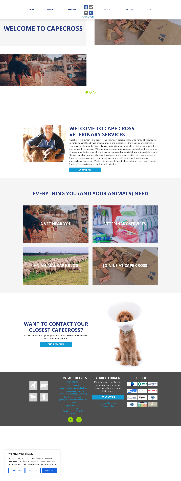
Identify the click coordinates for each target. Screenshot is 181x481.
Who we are (85, 170)
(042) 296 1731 (73, 382)
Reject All (33, 470)
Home (32, 10)
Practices (107, 10)
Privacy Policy (108, 406)
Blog (149, 10)
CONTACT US (108, 397)
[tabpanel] (90, 51)
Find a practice (56, 344)
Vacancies (130, 10)
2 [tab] (90, 92)
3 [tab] (94, 92)
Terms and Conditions (107, 403)
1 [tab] (86, 92)
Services (72, 10)
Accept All (49, 470)
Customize (16, 470)
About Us (51, 10)
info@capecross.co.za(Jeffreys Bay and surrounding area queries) (73, 400)
